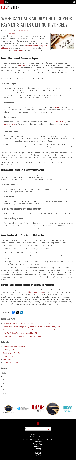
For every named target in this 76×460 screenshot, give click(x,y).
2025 (3, 376)
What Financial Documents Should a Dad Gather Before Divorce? (29, 330)
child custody (61, 122)
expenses (56, 107)
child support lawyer (35, 292)
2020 (3, 393)
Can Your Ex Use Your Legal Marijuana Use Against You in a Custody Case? (32, 327)
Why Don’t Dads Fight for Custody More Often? (21, 333)
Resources (38, 446)
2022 (3, 386)
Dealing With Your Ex (11, 353)
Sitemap (38, 449)
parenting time (10, 124)
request (22, 65)
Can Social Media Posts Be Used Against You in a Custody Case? (27, 324)
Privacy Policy (38, 444)
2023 (3, 383)
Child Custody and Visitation (14, 347)
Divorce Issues (8, 356)
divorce (12, 34)
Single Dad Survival (10, 362)
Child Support (23, 31)
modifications (18, 50)
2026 (3, 373)
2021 (3, 390)
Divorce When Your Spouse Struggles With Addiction (24, 336)
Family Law (7, 359)
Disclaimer (38, 442)
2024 (3, 380)
